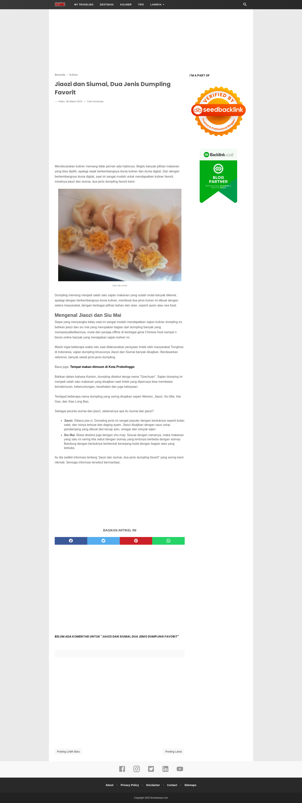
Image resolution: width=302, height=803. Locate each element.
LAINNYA (156, 4)
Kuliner (126, 4)
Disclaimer (153, 785)
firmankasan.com (159, 797)
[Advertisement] (151, 40)
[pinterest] (136, 541)
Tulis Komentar (95, 101)
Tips (141, 4)
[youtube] (180, 772)
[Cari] (245, 5)
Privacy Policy (130, 785)
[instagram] (136, 772)
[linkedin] (165, 772)
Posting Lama (173, 751)
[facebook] (71, 541)
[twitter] (103, 541)
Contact (172, 785)
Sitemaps (190, 785)
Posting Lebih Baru (68, 751)
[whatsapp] (168, 541)
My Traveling (83, 4)
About (109, 785)
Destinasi (107, 4)
